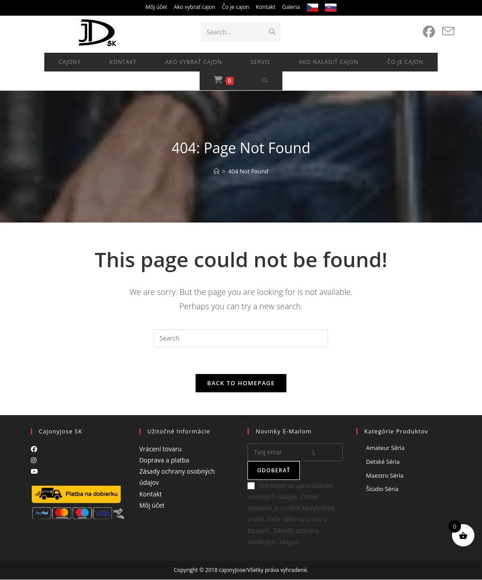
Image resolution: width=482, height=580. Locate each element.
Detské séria (383, 462)
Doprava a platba (164, 460)
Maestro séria (385, 475)
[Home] (216, 171)
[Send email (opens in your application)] (448, 31)
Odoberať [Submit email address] (273, 471)
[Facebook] (34, 449)
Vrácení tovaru (160, 449)
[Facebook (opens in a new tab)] (429, 31)
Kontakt (265, 7)
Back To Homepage (241, 383)
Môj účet (156, 7)
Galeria (291, 7)
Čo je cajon (235, 7)
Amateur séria (385, 448)
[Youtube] (34, 471)
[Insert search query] (241, 338)
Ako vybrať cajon (194, 7)
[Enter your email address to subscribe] (294, 453)
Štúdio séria (382, 489)
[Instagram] (33, 460)
